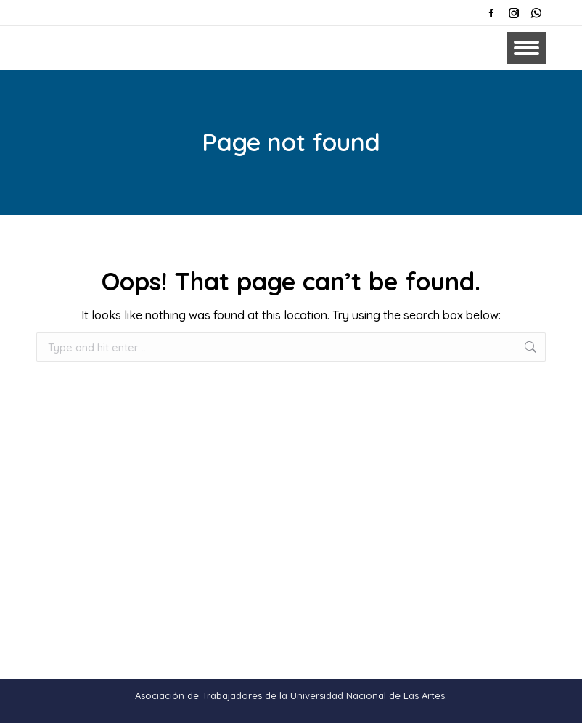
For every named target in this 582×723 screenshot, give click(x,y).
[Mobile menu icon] (526, 48)
